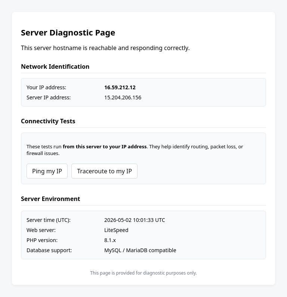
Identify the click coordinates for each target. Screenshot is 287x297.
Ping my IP (47, 171)
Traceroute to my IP (104, 171)
